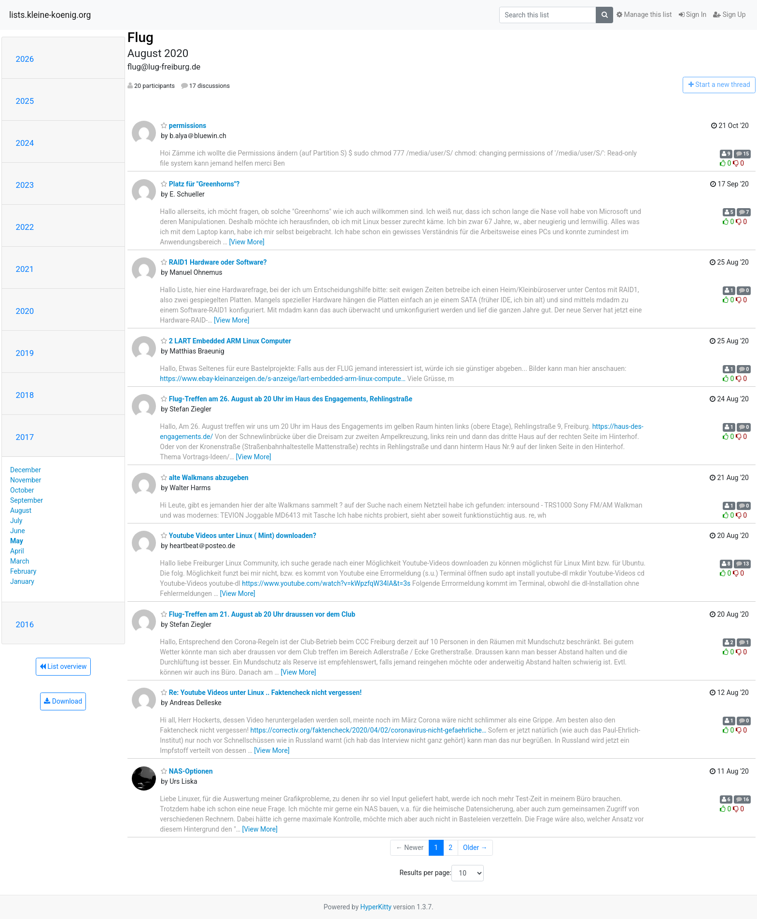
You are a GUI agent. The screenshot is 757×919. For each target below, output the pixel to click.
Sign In (693, 14)
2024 (25, 143)
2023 (25, 185)
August (20, 510)
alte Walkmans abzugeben (204, 477)
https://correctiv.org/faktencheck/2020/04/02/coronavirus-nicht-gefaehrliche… (369, 730)
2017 (25, 437)
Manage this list (644, 14)
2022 (25, 227)
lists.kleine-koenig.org (50, 15)
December (25, 470)
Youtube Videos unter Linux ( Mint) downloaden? (238, 535)
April (17, 551)
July (16, 520)
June (17, 531)
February (23, 571)
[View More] (246, 242)
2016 (25, 624)
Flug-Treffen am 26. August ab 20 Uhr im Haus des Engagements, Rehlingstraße (286, 399)
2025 (25, 101)
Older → (475, 847)
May (16, 541)
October (22, 490)
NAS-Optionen (186, 771)
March (19, 561)
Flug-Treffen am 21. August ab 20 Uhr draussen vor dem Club (258, 614)
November (25, 480)
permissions (183, 125)
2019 (25, 353)
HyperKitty (376, 907)
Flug (140, 37)
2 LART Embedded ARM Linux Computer (226, 341)
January (22, 581)
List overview (63, 666)
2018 (25, 395)
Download (63, 701)
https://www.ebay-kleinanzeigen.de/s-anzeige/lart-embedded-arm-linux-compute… (283, 378)
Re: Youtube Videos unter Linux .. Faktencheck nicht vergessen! (261, 692)
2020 (25, 311)
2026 (25, 59)
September (26, 500)
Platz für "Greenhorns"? (200, 184)
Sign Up (729, 14)
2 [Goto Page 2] (450, 847)
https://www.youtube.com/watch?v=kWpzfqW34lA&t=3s (326, 583)
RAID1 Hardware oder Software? (213, 262)
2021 (25, 269)
